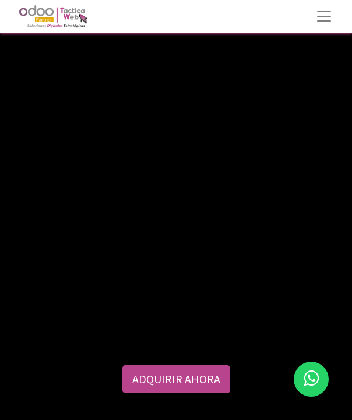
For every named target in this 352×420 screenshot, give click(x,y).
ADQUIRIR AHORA (176, 379)
